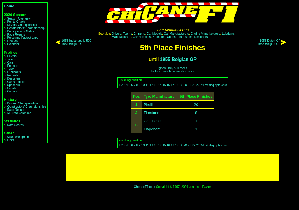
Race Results (16, 34)
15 (164, 85)
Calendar (13, 44)
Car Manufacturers (176, 33)
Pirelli (148, 104)
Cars (10, 62)
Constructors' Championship (25, 28)
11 (147, 85)
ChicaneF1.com (144, 186)
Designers (13, 78)
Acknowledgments (19, 137)
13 (155, 85)
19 (181, 85)
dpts (217, 85)
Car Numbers (16, 81)
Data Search (15, 125)
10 (143, 85)
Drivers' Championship (22, 25)
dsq (211, 85)
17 (172, 85)
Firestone (151, 113)
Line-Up (12, 41)
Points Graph (16, 21)
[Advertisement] (172, 167)
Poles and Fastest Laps (22, 37)
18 (176, 85)
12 (151, 85)
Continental (153, 121)
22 (193, 85)
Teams (11, 59)
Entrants (12, 75)
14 (160, 85)
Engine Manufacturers (205, 33)
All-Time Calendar (19, 113)
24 (202, 85)
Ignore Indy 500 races (172, 68)
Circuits (12, 91)
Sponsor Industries (179, 36)
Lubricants (14, 72)
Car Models (154, 33)
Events (11, 88)
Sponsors (13, 85)
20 (185, 85)
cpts (224, 85)
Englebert (152, 129)
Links (10, 140)
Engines (12, 65)
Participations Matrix (20, 31)
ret (206, 85)
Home (9, 6)
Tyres (10, 69)
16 (168, 85)
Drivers (11, 56)
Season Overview (18, 18)
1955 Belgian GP (178, 59)
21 (189, 85)
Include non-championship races (172, 71)
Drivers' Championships (23, 103)
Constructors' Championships (26, 106)
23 (198, 85)
